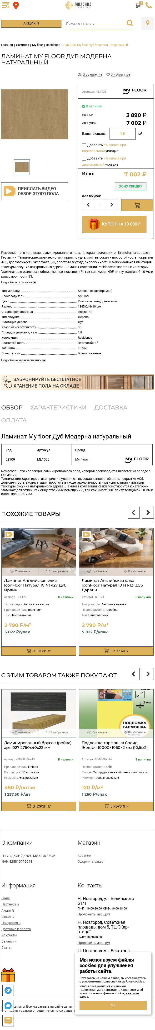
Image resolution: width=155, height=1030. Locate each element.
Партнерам (10, 904)
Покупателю (10, 923)
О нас (5, 898)
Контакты (9, 935)
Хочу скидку (130, 186)
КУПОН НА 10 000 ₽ (114, 224)
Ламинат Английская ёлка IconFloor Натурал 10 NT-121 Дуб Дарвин (112, 585)
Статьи (7, 947)
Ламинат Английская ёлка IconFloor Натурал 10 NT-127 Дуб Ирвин (35, 585)
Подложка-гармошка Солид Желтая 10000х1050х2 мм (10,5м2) (115, 745)
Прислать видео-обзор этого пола (31, 191)
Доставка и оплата (16, 929)
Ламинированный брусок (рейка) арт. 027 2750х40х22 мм (37, 745)
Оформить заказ (90, 861)
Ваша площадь (94, 133)
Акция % (31, 23)
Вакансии (8, 941)
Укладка (7, 917)
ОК (113, 1005)
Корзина (84, 855)
